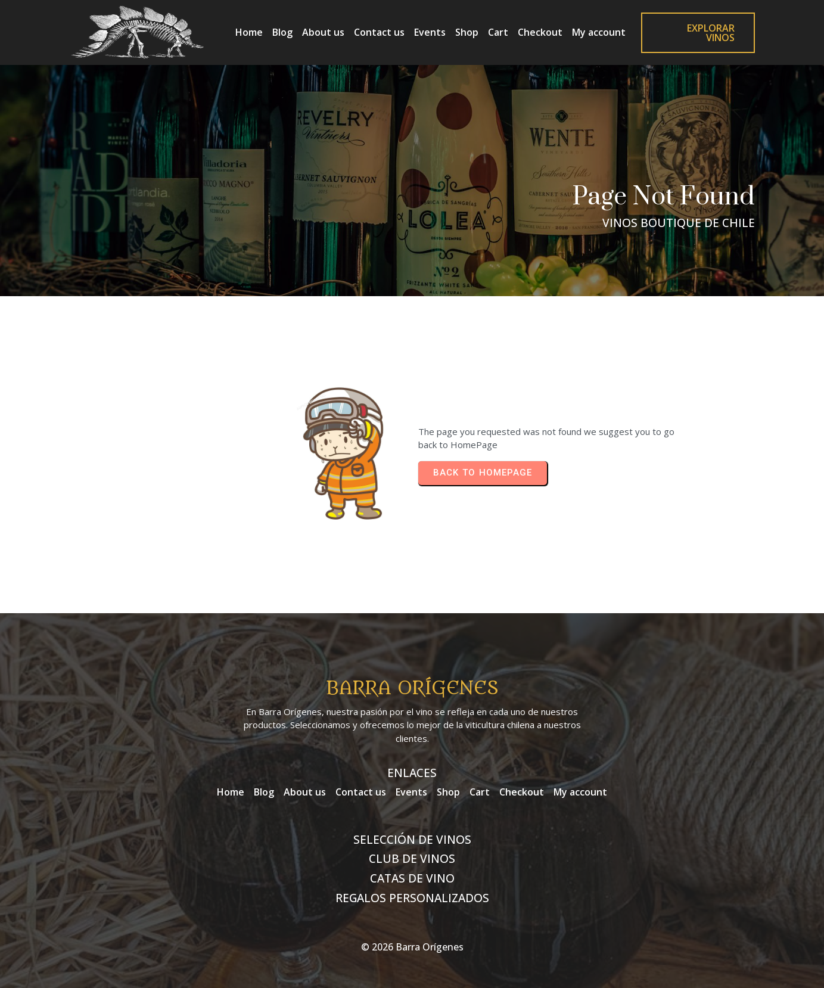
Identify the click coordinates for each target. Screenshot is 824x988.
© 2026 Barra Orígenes (412, 946)
